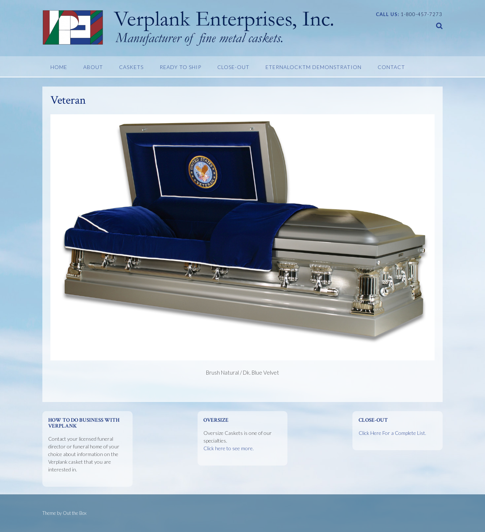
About (93, 67)
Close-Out (233, 67)
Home (58, 67)
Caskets (131, 67)
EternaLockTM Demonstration (314, 67)
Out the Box (75, 513)
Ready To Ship (180, 67)
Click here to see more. (228, 448)
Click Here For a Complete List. (392, 433)
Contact (391, 67)
